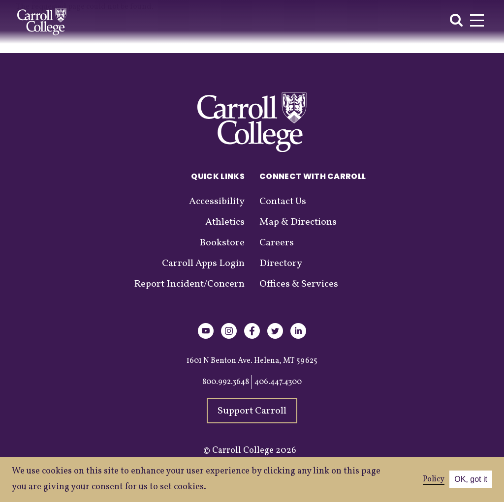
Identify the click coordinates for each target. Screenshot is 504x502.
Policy (433, 479)
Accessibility (217, 201)
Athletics (225, 222)
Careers (276, 243)
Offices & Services (298, 284)
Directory (280, 263)
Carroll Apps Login (203, 263)
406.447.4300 (278, 382)
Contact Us (282, 201)
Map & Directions (298, 222)
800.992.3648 (225, 382)
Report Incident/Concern (189, 284)
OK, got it (470, 479)
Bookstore (222, 243)
